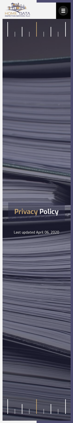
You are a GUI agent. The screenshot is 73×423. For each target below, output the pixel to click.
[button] (63, 11)
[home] (17, 10)
